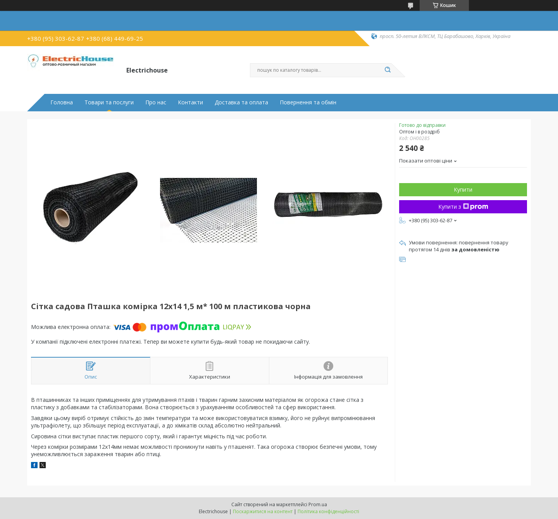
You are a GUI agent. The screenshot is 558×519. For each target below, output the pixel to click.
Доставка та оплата (241, 102)
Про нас (155, 102)
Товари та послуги (109, 102)
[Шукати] (387, 70)
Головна (61, 102)
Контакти (190, 102)
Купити (463, 189)
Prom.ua (317, 504)
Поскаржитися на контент (263, 511)
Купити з (463, 206)
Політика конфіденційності (328, 511)
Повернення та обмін (308, 102)
